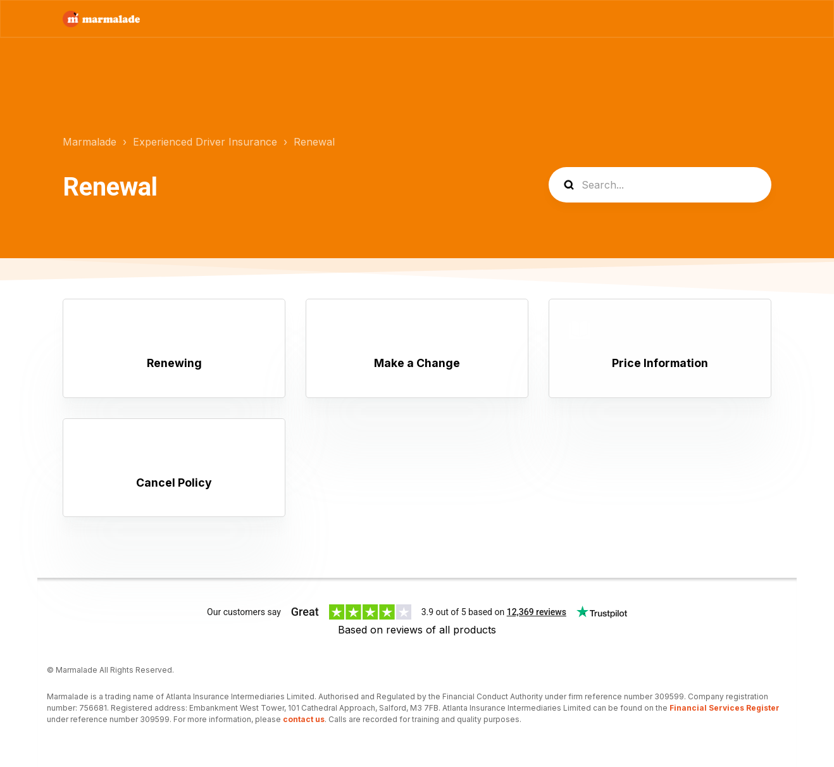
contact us (304, 719)
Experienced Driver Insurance (205, 141)
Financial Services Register (724, 708)
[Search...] (660, 185)
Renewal (314, 141)
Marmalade (89, 141)
